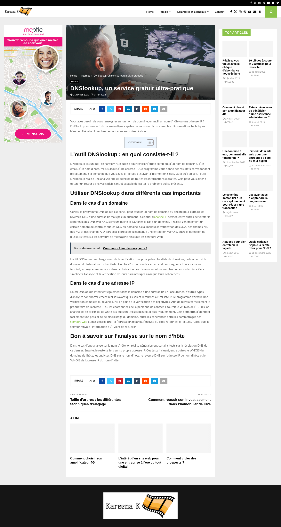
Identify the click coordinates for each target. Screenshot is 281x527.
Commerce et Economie (191, 11)
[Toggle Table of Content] (148, 142)
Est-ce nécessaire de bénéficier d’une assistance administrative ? (260, 112)
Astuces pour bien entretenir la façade (234, 245)
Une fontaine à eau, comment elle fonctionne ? (234, 154)
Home (150, 11)
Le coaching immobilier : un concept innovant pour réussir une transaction (233, 201)
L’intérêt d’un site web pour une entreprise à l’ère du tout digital (139, 462)
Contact (219, 11)
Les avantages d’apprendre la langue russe (258, 198)
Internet (74, 81)
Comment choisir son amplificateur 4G (233, 111)
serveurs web (78, 321)
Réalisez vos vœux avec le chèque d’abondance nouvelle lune (231, 67)
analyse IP (160, 216)
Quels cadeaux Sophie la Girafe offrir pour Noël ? (260, 245)
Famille (163, 11)
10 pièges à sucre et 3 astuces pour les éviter (260, 64)
